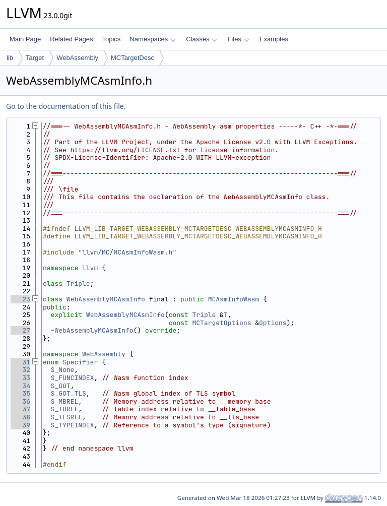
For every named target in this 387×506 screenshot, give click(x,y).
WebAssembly (77, 57)
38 (20, 417)
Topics (111, 39)
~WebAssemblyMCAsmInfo (92, 330)
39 (20, 425)
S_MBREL (65, 401)
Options (273, 323)
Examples (274, 39)
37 (20, 409)
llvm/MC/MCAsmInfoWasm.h (127, 252)
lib (10, 57)
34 (20, 386)
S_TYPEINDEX (72, 425)
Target (35, 57)
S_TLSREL (66, 417)
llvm (90, 268)
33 (20, 377)
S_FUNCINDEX (72, 377)
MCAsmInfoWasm (233, 299)
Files (238, 39)
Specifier (80, 362)
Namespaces (152, 39)
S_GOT (61, 386)
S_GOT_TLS (68, 393)
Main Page (25, 39)
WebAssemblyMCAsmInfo (106, 299)
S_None (63, 369)
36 (20, 401)
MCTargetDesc (132, 57)
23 (20, 299)
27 (20, 330)
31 (20, 362)
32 (20, 369)
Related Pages (71, 39)
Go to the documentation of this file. (65, 106)
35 (20, 393)
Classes (201, 39)
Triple (78, 283)
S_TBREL (65, 409)
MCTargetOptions (221, 323)
